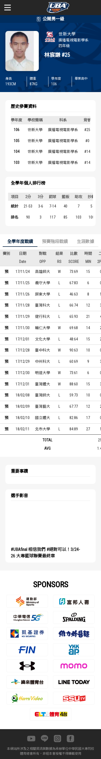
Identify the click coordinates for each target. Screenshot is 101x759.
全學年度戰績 (20, 241)
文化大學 (42, 339)
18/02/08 (23, 395)
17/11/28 (23, 305)
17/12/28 (23, 350)
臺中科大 (42, 350)
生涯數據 (85, 241)
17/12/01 (23, 339)
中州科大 (42, 361)
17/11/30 (23, 328)
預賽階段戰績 (55, 241)
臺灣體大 (42, 384)
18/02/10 (23, 418)
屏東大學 (42, 294)
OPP (42, 261)
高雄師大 (42, 271)
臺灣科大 (42, 305)
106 (16, 130)
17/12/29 (23, 361)
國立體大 (42, 418)
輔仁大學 (42, 328)
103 (16, 162)
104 (16, 151)
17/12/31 (23, 384)
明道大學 (42, 373)
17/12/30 (23, 373)
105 (16, 141)
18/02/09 (23, 406)
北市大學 (42, 429)
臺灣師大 (42, 395)
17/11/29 (23, 316)
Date (22, 261)
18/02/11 (23, 429)
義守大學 (42, 283)
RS (59, 261)
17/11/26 (23, 294)
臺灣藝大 (42, 406)
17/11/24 (23, 271)
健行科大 (42, 316)
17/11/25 (23, 283)
